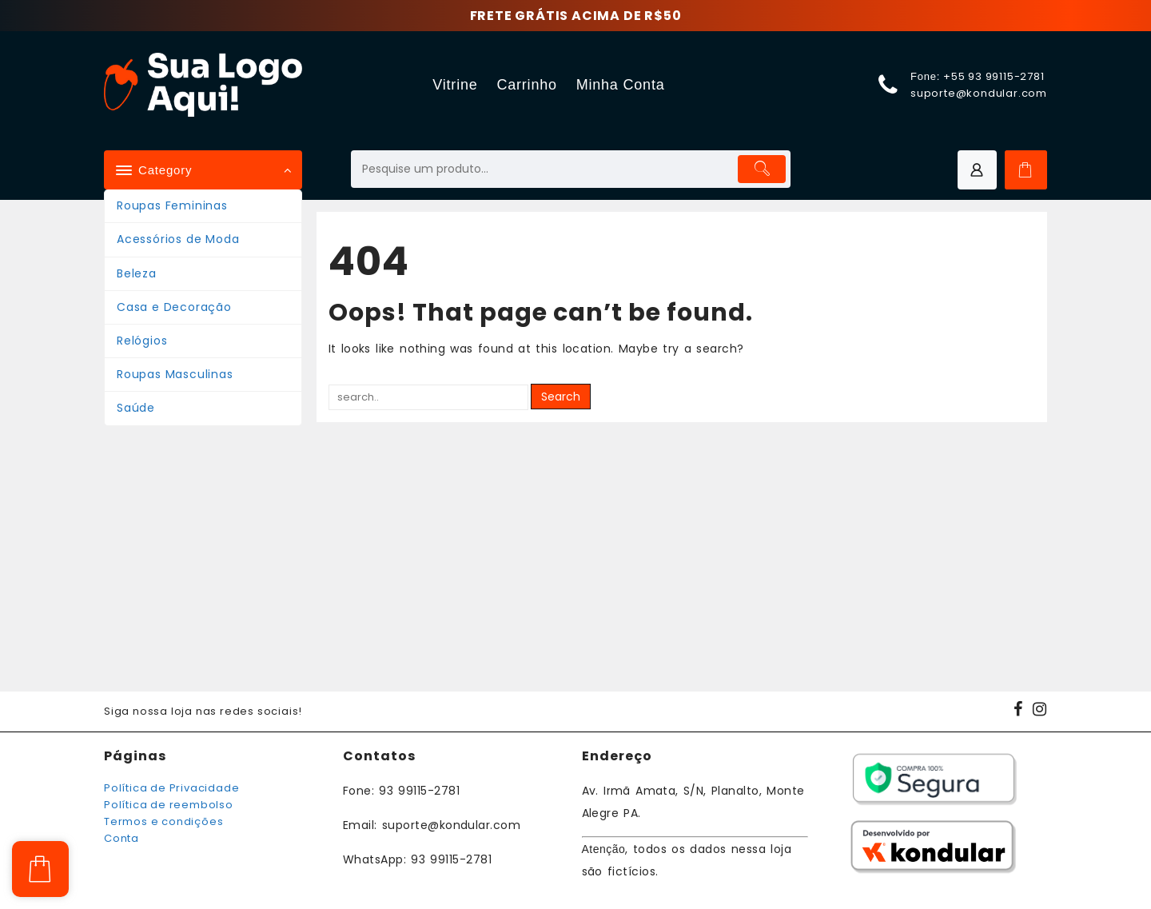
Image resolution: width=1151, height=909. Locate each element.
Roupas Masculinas (175, 374)
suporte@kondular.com (978, 93)
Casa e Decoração (174, 307)
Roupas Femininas (172, 205)
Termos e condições (163, 821)
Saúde (136, 408)
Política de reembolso (168, 804)
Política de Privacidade (171, 787)
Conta (121, 838)
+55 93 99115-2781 (994, 76)
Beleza (137, 273)
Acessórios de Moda (178, 239)
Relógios (142, 341)
